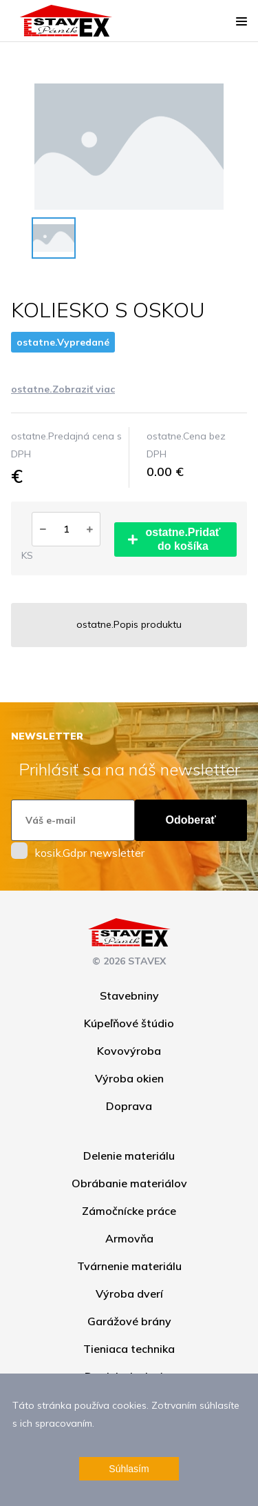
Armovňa (129, 1238)
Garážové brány (129, 1321)
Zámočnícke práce (129, 1211)
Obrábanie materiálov (129, 1183)
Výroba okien (129, 1078)
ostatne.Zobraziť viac (63, 389)
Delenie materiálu (129, 1155)
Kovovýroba (129, 1051)
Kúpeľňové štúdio (129, 1023)
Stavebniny (129, 995)
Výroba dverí (129, 1293)
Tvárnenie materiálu (129, 1266)
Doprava (129, 1106)
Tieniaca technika (129, 1349)
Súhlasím (129, 1468)
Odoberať (191, 820)
